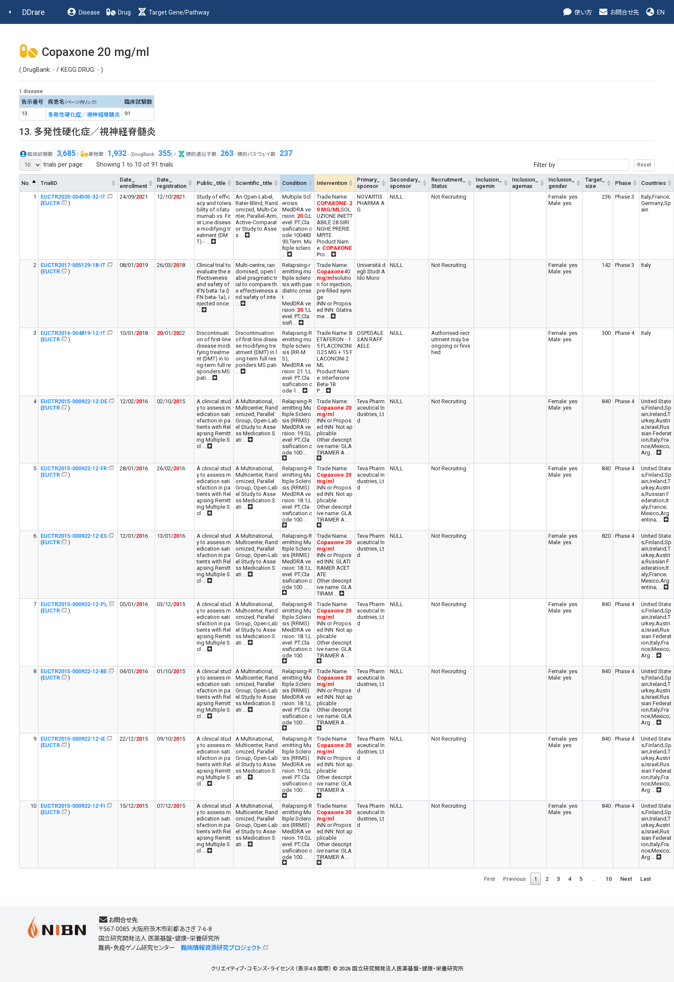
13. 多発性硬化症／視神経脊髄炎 (87, 131)
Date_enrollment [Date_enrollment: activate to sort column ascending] (133, 182)
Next (626, 879)
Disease (83, 12)
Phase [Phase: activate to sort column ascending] (623, 183)
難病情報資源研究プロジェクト (221, 948)
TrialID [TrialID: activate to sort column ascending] (49, 183)
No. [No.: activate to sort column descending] (25, 183)
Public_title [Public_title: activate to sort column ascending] (211, 183)
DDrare (33, 12)
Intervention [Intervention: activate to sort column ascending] (332, 183)
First (489, 879)
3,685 (66, 153)
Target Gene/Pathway (173, 12)
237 (286, 153)
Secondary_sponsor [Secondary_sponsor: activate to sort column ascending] (405, 182)
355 (164, 153)
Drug (118, 12)
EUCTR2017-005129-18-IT (73, 265)
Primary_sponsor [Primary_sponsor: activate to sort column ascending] (368, 182)
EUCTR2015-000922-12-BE (74, 671)
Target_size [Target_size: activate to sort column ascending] (595, 182)
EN (655, 12)
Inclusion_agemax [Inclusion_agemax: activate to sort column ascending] (525, 182)
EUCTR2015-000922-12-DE (74, 401)
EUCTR (51, 203)
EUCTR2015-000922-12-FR (74, 468)
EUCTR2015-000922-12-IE (73, 739)
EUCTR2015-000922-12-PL (74, 604)
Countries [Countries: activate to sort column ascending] (653, 183)
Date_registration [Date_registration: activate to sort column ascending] (171, 182)
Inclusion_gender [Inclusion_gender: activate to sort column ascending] (561, 182)
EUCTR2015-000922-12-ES (74, 536)
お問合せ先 (618, 12)
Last (645, 879)
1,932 (117, 153)
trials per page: (51, 165)
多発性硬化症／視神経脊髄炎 (84, 114)
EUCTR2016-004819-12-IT (73, 333)
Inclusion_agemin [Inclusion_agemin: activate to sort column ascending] (489, 182)
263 (227, 153)
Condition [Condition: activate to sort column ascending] (294, 183)
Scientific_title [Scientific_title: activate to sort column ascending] (253, 183)
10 (609, 879)
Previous (514, 879)
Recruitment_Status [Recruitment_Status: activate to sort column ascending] (448, 182)
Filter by (594, 165)
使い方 (577, 12)
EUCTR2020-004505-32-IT (73, 196)
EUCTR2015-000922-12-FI (73, 806)
